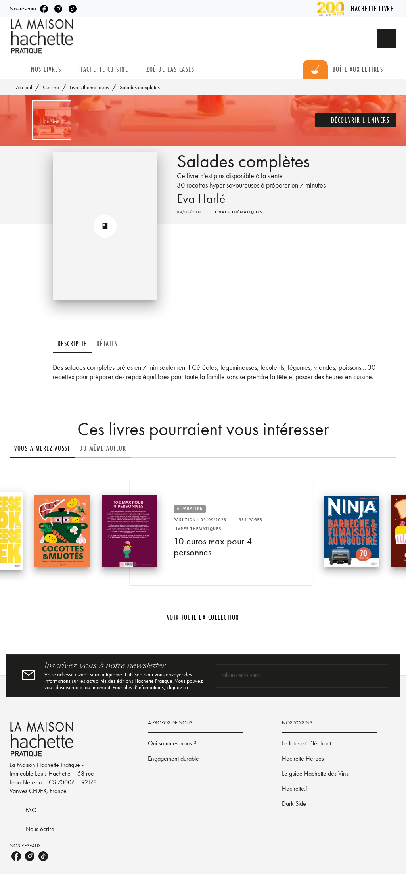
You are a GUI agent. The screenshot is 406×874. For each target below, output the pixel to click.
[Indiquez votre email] (291, 676)
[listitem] (44, 9)
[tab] (18, 69)
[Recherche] (386, 38)
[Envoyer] (377, 675)
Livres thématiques (89, 87)
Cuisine (51, 87)
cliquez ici (177, 687)
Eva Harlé (201, 198)
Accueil (24, 87)
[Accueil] (43, 36)
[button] (356, 120)
